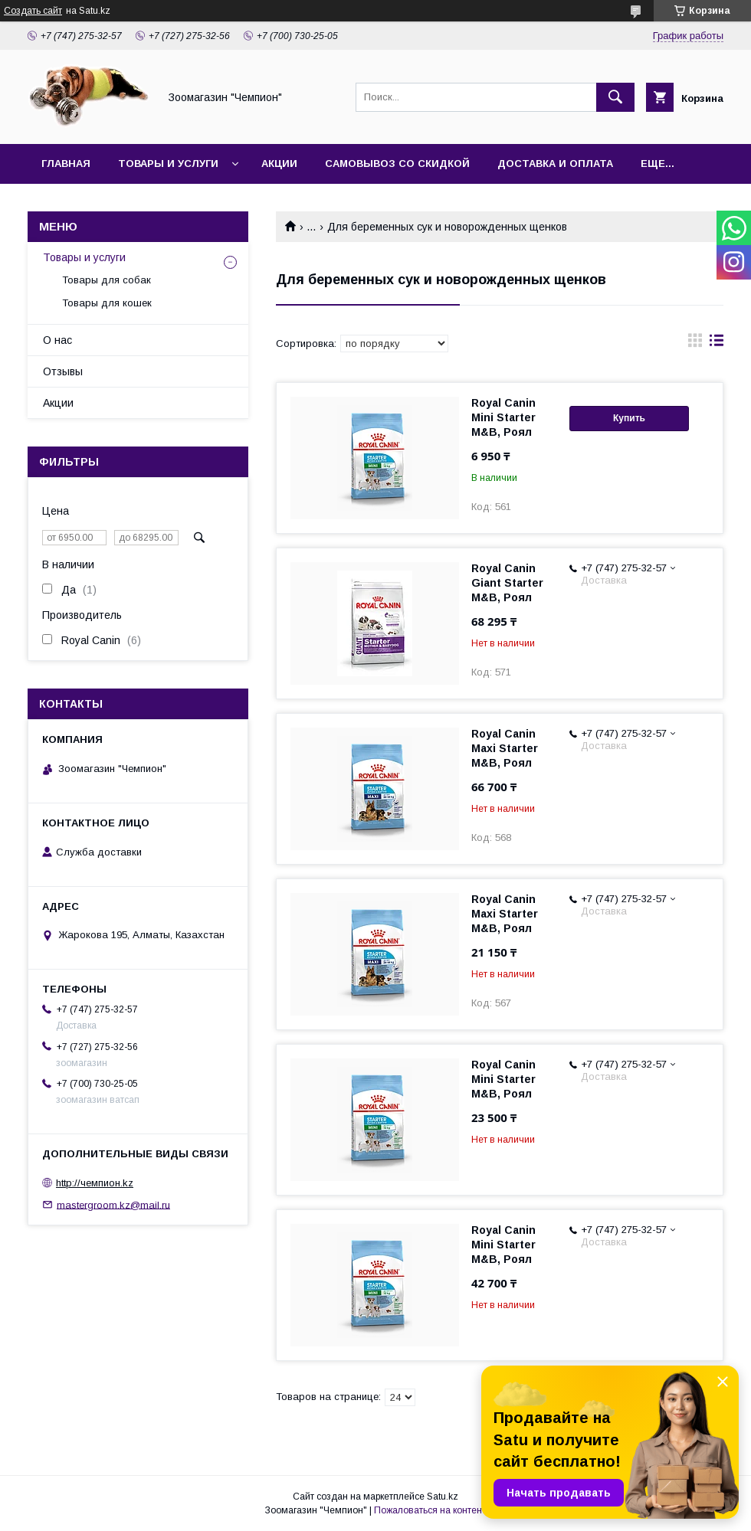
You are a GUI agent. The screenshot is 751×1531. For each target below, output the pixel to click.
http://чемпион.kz (94, 1183)
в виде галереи (695, 344)
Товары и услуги (168, 163)
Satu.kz (442, 1496)
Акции (279, 163)
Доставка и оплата (555, 163)
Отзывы (63, 371)
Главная (65, 163)
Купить (629, 418)
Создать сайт (33, 10)
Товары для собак (106, 280)
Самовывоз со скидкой (397, 163)
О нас (57, 340)
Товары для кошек (107, 303)
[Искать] (615, 97)
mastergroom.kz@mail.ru (113, 1204)
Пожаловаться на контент (430, 1510)
